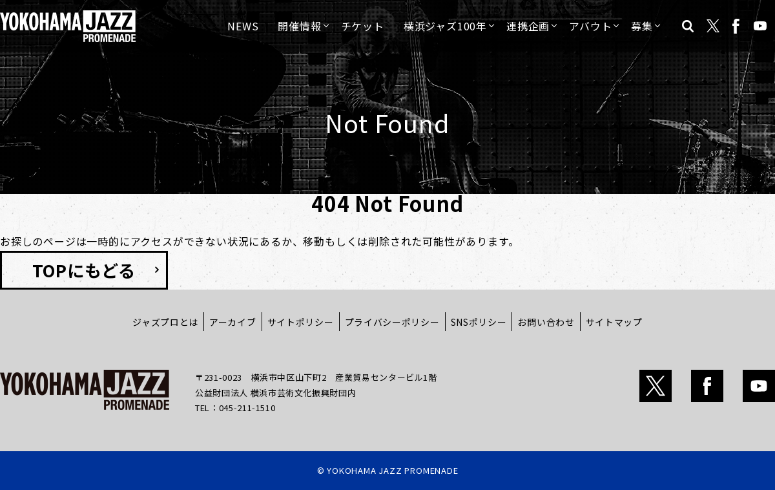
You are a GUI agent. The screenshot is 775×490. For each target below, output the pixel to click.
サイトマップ (614, 321)
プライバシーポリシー (392, 321)
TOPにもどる (84, 270)
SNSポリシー (479, 321)
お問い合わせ (545, 321)
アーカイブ (232, 321)
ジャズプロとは (165, 321)
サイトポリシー (300, 321)
